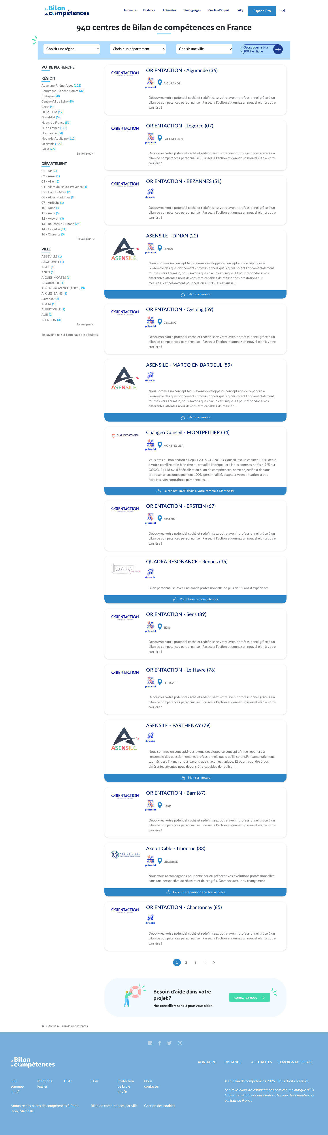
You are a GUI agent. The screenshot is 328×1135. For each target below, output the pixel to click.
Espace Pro (262, 11)
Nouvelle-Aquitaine (58, 138)
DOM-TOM (52, 112)
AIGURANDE (52, 283)
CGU (68, 1081)
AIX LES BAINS (54, 293)
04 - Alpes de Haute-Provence (64, 187)
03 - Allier (50, 181)
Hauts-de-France (55, 122)
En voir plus (86, 153)
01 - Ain (49, 171)
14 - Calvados (53, 229)
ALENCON (51, 320)
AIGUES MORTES (55, 277)
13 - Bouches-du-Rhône (60, 224)
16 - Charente (53, 234)
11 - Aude (50, 213)
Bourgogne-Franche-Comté (63, 91)
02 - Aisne (50, 176)
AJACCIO (50, 299)
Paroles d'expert (218, 10)
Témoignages (192, 10)
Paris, (74, 1106)
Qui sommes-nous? (18, 1086)
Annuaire (130, 10)
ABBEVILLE (51, 256)
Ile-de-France (54, 128)
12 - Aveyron (52, 218)
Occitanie (51, 144)
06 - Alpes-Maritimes (58, 197)
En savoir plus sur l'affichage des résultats (69, 334)
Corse (47, 106)
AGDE (48, 267)
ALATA (48, 304)
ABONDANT (52, 261)
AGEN (48, 272)
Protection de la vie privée (125, 1086)
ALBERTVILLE (53, 309)
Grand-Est (51, 117)
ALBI (47, 314)
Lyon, (15, 1111)
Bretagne (50, 96)
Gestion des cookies (159, 1106)
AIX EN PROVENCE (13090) (63, 288)
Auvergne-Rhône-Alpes (61, 85)
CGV (94, 1081)
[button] (150, 1043)
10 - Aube (50, 208)
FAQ (239, 10)
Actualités (169, 10)
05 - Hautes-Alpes (56, 192)
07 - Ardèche (52, 202)
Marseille (27, 1111)
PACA (48, 149)
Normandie (52, 133)
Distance (149, 10)
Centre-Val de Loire (57, 101)
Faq (308, 1062)
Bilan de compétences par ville (114, 1106)
